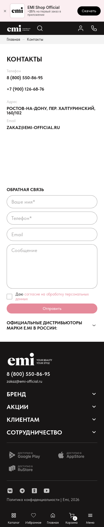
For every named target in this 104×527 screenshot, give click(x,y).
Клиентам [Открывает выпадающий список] (23, 419)
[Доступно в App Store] (73, 455)
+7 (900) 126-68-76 (25, 89)
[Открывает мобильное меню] (90, 519)
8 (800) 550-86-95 (25, 78)
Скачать (89, 11)
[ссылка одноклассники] (34, 490)
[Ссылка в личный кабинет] (80, 28)
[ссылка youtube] (46, 490)
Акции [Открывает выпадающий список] (17, 406)
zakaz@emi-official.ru (33, 127)
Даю (52, 296)
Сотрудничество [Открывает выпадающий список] (34, 432)
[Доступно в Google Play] (24, 455)
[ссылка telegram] (22, 490)
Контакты (35, 39)
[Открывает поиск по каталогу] (40, 28)
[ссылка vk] (10, 490)
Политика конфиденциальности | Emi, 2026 (43, 499)
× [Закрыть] (5, 10)
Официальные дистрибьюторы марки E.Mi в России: (44, 325)
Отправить (52, 308)
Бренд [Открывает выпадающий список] (16, 394)
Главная (13, 39)
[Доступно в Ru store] (24, 468)
